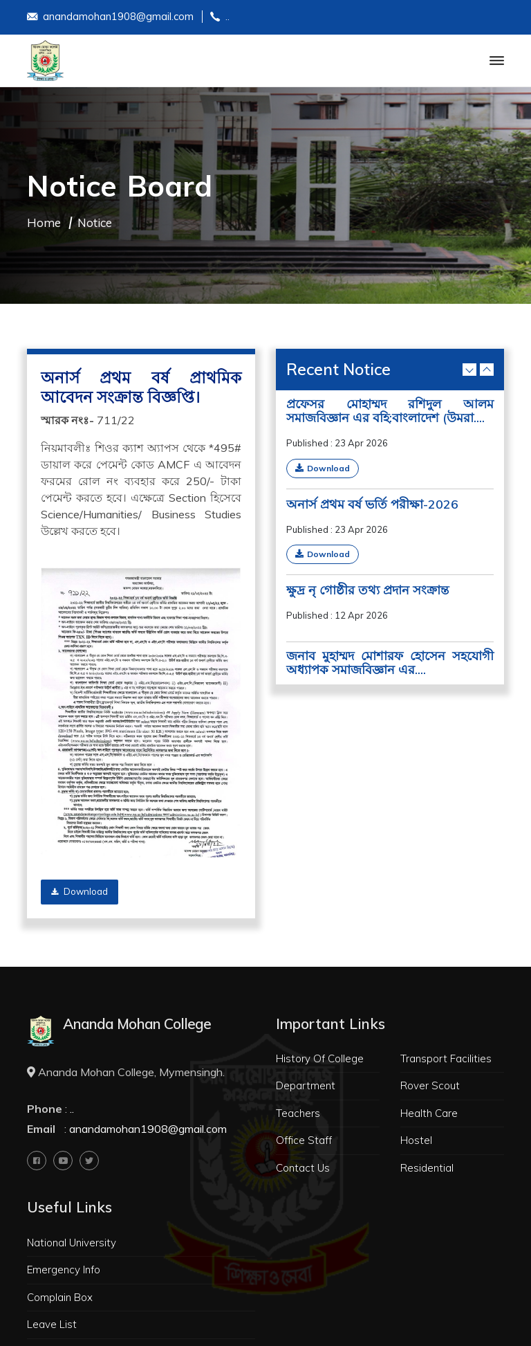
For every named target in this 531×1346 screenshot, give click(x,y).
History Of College (320, 1058)
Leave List (52, 1324)
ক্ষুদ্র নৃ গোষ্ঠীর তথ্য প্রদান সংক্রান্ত (367, 590)
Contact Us (303, 1167)
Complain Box (60, 1297)
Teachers (298, 1113)
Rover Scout (430, 1085)
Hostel (416, 1140)
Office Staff (304, 1140)
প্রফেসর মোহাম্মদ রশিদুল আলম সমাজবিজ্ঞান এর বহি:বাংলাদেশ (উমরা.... (390, 411)
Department (305, 1085)
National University (71, 1242)
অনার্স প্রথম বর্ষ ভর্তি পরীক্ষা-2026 (372, 504)
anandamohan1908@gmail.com (110, 17)
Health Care (429, 1113)
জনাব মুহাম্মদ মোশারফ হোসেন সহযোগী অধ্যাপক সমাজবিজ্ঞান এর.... (390, 663)
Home (44, 222)
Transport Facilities (446, 1058)
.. (220, 17)
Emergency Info (63, 1269)
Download (79, 891)
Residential (427, 1167)
